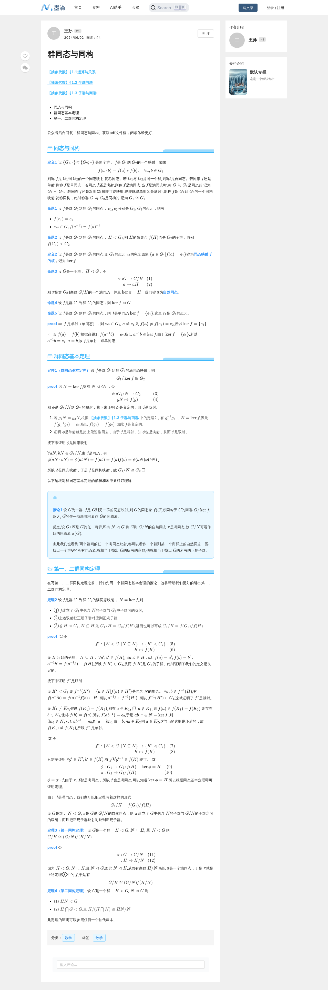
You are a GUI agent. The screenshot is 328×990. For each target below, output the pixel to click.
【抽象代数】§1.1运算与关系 (71, 72)
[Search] (169, 7)
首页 (78, 7)
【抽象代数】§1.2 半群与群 (70, 82)
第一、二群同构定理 (70, 118)
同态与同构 (63, 107)
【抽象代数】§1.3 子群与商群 (72, 93)
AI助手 (115, 7)
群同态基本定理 (66, 112)
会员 (135, 7)
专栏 (96, 7)
